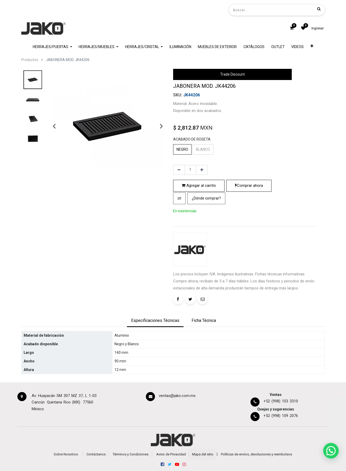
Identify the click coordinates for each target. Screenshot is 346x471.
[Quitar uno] (179, 214)
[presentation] (54, 126)
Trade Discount (232, 74)
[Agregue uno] (202, 214)
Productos (29, 60)
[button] (312, 47)
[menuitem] (180, 47)
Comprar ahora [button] (249, 230)
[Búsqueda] (319, 9)
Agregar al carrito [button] (199, 230)
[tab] (155, 356)
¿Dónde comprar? (206, 242)
